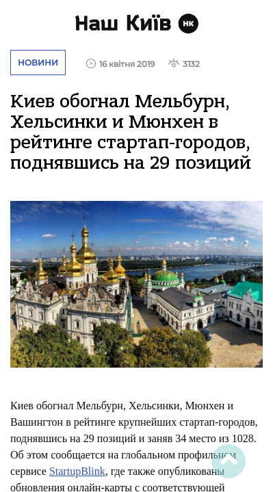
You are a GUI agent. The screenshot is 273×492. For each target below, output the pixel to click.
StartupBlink (77, 471)
